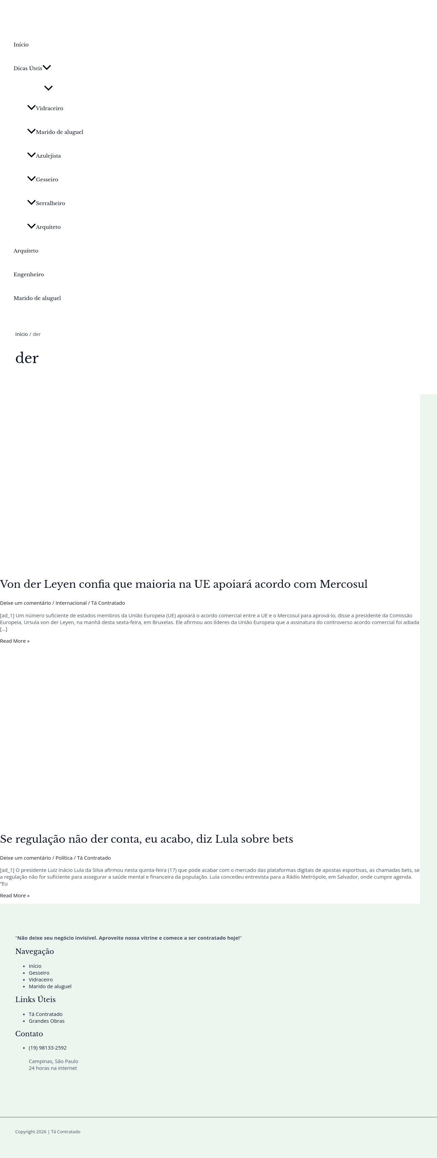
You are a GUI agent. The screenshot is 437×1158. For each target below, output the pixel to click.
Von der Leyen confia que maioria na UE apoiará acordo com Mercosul (184, 584)
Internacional (71, 602)
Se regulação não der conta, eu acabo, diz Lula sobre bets (146, 839)
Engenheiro (29, 274)
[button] (46, 68)
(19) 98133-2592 (48, 1047)
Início (21, 44)
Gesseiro (42, 179)
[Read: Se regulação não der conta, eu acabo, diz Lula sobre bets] (173, 820)
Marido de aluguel (55, 132)
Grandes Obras (47, 1020)
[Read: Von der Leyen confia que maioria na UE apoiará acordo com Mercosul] (173, 565)
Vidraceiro (45, 108)
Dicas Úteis (32, 68)
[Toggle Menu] (48, 88)
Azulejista (44, 156)
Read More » (15, 640)
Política (64, 857)
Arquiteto (44, 227)
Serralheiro (46, 203)
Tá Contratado (46, 1014)
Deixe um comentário (25, 602)
